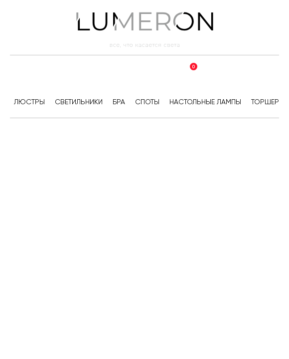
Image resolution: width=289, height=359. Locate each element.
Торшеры (268, 102)
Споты (147, 102)
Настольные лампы (205, 102)
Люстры (29, 102)
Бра (119, 102)
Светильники (79, 102)
